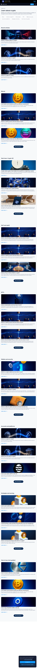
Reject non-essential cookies (28, 664)
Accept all (27, 662)
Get (34, 1)
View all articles (18, 146)
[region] (27, 661)
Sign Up (32, 4)
